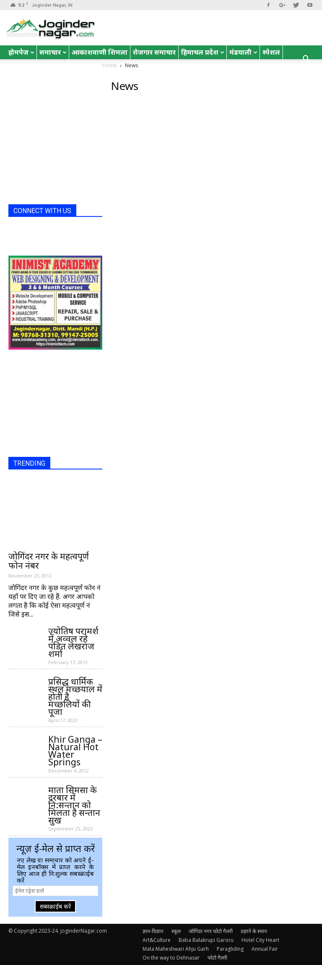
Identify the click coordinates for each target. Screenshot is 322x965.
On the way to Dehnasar (171, 957)
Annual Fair (265, 948)
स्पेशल (271, 52)
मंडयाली (243, 52)
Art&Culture (157, 940)
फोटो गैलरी (217, 957)
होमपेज (21, 52)
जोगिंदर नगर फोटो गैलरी (211, 931)
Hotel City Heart (260, 940)
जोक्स (19, 66)
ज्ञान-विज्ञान (153, 931)
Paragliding (230, 948)
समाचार (53, 52)
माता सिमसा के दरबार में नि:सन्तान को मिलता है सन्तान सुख (74, 805)
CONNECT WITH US (42, 210)
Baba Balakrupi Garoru (206, 940)
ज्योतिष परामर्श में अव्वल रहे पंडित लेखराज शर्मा (73, 642)
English (50, 66)
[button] (306, 59)
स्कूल (176, 931)
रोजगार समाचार (154, 52)
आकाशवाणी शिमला (99, 52)
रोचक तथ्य (85, 66)
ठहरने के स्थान (254, 931)
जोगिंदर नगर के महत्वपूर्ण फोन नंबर (48, 560)
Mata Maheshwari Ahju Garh (176, 948)
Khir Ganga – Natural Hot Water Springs (75, 750)
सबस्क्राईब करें (55, 906)
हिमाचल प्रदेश (202, 52)
